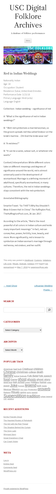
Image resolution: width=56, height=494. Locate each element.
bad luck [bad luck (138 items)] (18, 369)
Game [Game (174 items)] (13, 379)
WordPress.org (10, 471)
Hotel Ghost (10, 286)
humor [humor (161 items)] (43, 382)
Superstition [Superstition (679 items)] (15, 395)
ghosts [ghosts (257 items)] (31, 379)
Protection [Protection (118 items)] (32, 389)
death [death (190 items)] (40, 372)
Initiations (47, 260)
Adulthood (29, 260)
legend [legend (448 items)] (30, 385)
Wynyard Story (10, 434)
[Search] (49, 309)
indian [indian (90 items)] (49, 382)
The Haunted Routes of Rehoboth (18, 420)
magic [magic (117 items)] (44, 386)
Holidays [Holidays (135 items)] (35, 382)
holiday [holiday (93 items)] (27, 382)
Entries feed (9, 464)
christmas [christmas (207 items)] (22, 372)
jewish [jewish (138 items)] (7, 386)
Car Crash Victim (11, 441)
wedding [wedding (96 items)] (10, 399)
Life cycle (7, 264)
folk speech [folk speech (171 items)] (45, 376)
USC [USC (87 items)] (5, 399)
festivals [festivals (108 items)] (23, 376)
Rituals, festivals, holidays (23, 264)
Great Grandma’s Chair (13, 438)
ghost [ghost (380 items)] (22, 379)
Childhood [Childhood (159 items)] (27, 369)
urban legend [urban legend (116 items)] (46, 396)
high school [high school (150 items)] (18, 382)
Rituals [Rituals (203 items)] (15, 392)
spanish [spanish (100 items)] (34, 393)
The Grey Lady (10, 431)
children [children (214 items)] (38, 368)
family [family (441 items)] (8, 375)
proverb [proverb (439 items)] (44, 389)
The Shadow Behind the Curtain (17, 427)
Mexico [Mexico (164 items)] (16, 389)
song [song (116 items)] (29, 392)
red (46, 264)
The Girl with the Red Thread (16, 424)
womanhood (9, 267)
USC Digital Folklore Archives (28, 16)
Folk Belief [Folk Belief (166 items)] (33, 376)
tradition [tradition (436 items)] (33, 396)
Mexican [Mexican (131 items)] (7, 389)
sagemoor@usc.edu (39, 267)
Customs (38, 260)
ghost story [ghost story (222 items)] (43, 379)
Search (9, 301)
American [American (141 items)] (8, 369)
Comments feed (10, 467)
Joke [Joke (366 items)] (13, 385)
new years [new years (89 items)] (24, 389)
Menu (28, 40)
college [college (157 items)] (32, 372)
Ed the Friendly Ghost (13, 417)
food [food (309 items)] (7, 379)
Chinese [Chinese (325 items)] (10, 372)
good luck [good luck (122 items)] (8, 382)
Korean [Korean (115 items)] (21, 386)
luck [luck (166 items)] (39, 385)
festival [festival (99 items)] (16, 376)
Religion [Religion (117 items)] (7, 392)
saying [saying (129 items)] (23, 392)
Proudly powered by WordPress (16, 489)
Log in (6, 460)
